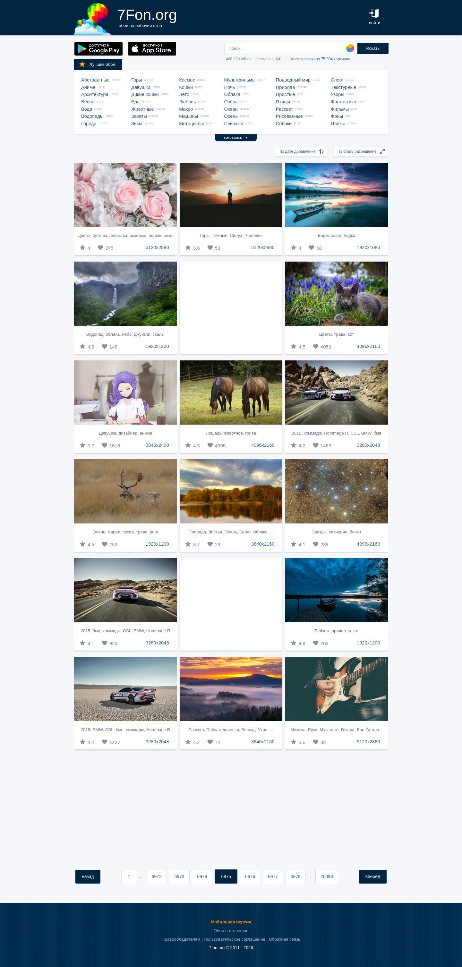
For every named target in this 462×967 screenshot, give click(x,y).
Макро (186, 109)
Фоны (337, 116)
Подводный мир (293, 79)
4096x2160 (368, 346)
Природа (285, 87)
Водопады (92, 116)
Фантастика (343, 101)
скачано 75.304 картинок (328, 59)
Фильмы (340, 109)
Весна (88, 101)
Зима (136, 123)
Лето (184, 94)
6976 (250, 876)
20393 (327, 876)
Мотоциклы (191, 123)
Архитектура (94, 94)
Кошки (186, 87)
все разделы (236, 137)
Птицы (283, 101)
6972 (157, 876)
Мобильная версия (231, 922)
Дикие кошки (145, 94)
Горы (136, 79)
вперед (372, 876)
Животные (142, 109)
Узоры (337, 94)
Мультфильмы (239, 79)
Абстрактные (95, 79)
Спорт (337, 79)
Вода (86, 109)
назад (88, 876)
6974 (202, 876)
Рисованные (289, 116)
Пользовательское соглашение (234, 939)
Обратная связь (284, 939)
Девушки (140, 87)
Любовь (187, 101)
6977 (273, 876)
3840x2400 (157, 445)
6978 (296, 876)
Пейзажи (233, 123)
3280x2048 (368, 445)
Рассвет (284, 109)
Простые (285, 94)
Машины (188, 116)
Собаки (284, 123)
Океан (230, 109)
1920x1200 (157, 346)
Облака (232, 94)
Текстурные (343, 87)
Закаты (139, 116)
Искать (373, 48)
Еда (135, 101)
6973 (179, 876)
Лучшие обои (97, 64)
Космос (187, 79)
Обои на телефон (231, 930)
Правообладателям (181, 939)
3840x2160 (263, 544)
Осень (231, 116)
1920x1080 (368, 247)
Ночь (229, 87)
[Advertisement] (231, 308)
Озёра (231, 101)
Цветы (338, 123)
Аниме (88, 87)
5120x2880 (157, 247)
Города (89, 123)
